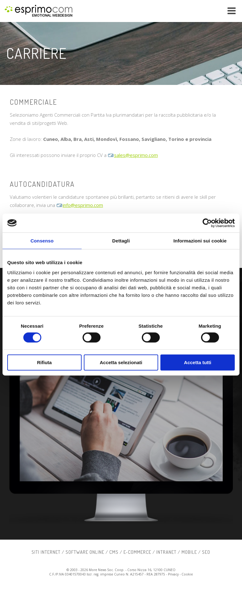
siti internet (46, 552)
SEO (206, 552)
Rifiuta (44, 362)
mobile (189, 552)
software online (85, 552)
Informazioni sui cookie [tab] (200, 240)
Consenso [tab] (42, 240)
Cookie (187, 574)
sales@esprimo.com (133, 155)
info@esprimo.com (79, 205)
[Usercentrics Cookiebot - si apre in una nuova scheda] (207, 223)
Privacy (173, 574)
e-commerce (137, 552)
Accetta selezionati (121, 362)
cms (113, 552)
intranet (166, 552)
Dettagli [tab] (121, 240)
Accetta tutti (197, 362)
